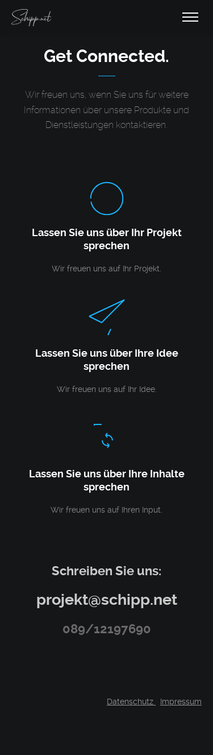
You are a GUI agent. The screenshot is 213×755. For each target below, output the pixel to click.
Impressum (181, 701)
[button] (20, 734)
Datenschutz (131, 701)
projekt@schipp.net (106, 600)
